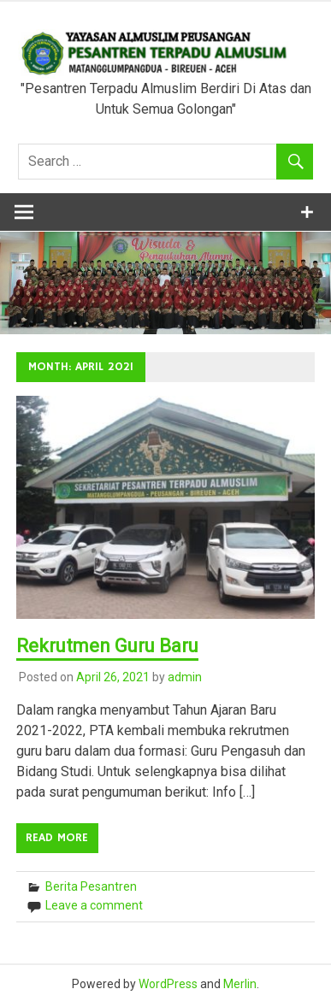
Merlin (240, 984)
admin (185, 677)
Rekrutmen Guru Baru (107, 646)
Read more (57, 837)
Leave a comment (94, 905)
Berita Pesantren (91, 886)
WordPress (168, 984)
